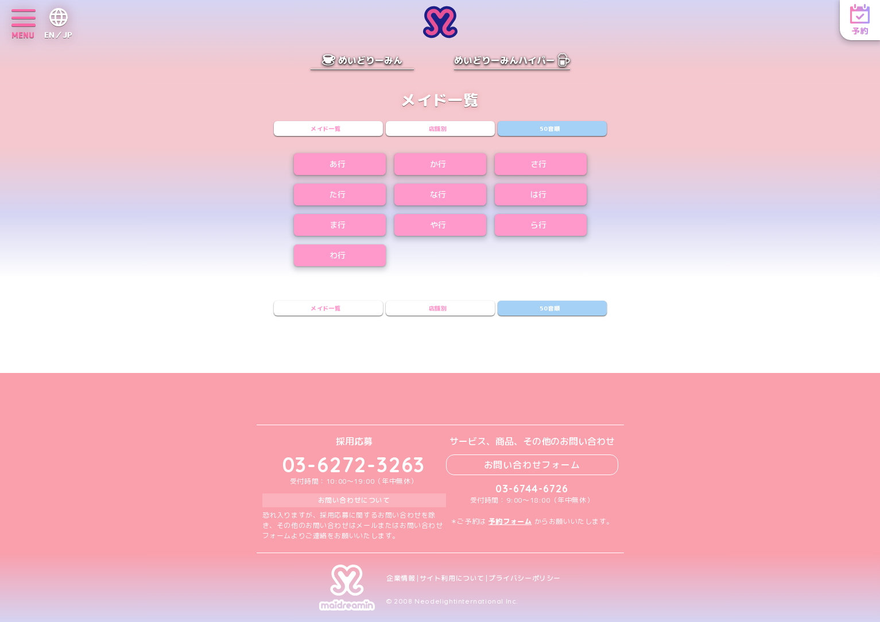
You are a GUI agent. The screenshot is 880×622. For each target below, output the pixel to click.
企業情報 (400, 578)
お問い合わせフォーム (532, 464)
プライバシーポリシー (525, 578)
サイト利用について (452, 578)
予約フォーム (510, 521)
